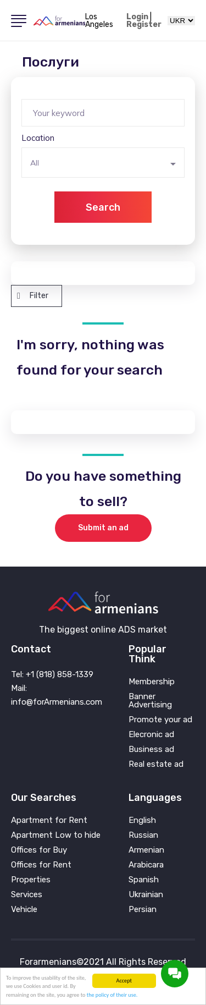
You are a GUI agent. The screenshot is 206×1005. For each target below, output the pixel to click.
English (142, 820)
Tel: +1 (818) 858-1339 (52, 674)
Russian (143, 835)
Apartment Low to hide (56, 835)
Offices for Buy (39, 850)
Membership (152, 682)
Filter (32, 295)
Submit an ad (103, 527)
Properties (31, 880)
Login (137, 17)
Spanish (144, 880)
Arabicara (146, 865)
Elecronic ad (151, 735)
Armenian (146, 850)
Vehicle (24, 909)
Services (26, 895)
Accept (124, 980)
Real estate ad (156, 764)
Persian (143, 909)
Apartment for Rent (49, 820)
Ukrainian (146, 895)
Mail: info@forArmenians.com (56, 695)
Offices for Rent (41, 865)
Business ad (151, 749)
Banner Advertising (150, 701)
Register (144, 25)
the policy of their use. (112, 994)
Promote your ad (160, 720)
